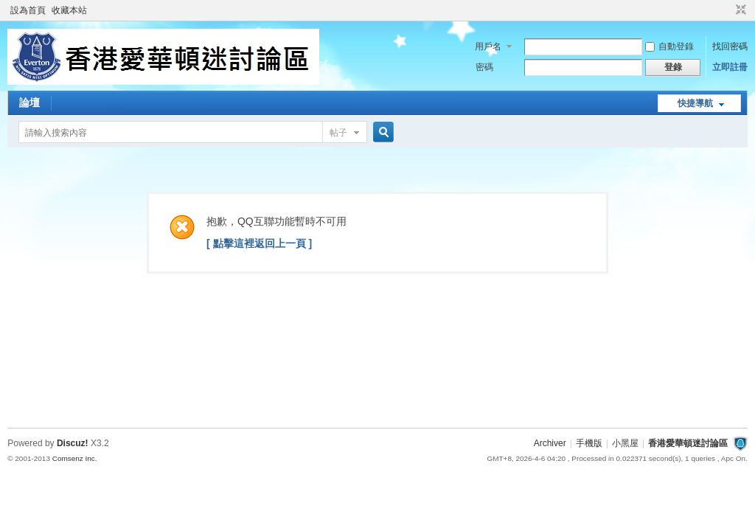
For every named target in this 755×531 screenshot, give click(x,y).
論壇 (29, 102)
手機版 (589, 443)
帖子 (338, 133)
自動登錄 (669, 46)
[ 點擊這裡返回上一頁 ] (259, 243)
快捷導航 (695, 103)
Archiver (550, 443)
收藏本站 (69, 10)
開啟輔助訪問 (727, 10)
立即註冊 (730, 67)
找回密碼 (730, 46)
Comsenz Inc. (74, 458)
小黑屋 (625, 443)
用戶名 (488, 46)
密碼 (484, 67)
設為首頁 (28, 10)
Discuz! (72, 443)
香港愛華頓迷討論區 (688, 443)
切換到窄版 (739, 10)
